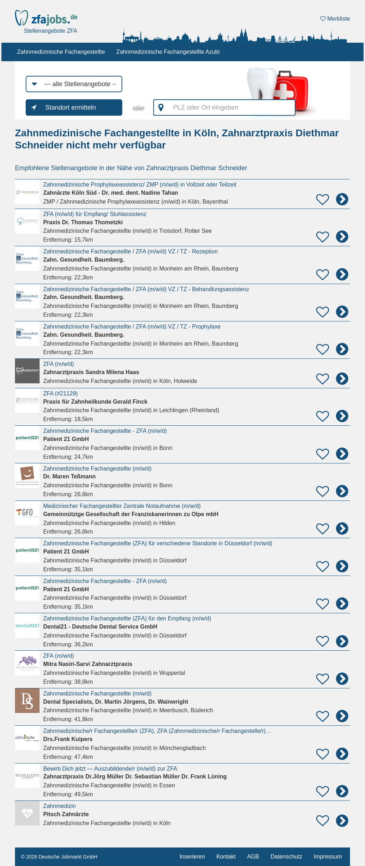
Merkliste (335, 19)
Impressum (328, 857)
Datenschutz (286, 857)
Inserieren (192, 857)
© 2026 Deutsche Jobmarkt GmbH (59, 857)
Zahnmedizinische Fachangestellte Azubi (168, 52)
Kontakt (226, 857)
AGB (253, 857)
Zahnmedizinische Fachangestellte (61, 52)
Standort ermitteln (70, 107)
